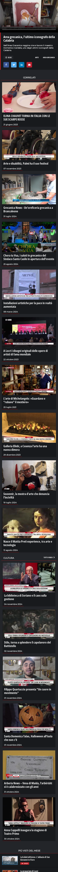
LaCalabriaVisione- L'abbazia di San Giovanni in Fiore (35, 858)
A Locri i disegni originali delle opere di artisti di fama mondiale (25, 352)
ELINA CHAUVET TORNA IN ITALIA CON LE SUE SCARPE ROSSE (26, 117)
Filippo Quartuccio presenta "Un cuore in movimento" (27, 691)
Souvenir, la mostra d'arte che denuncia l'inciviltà (26, 495)
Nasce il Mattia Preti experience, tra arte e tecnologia (27, 543)
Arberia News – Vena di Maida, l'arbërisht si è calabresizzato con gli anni (28, 785)
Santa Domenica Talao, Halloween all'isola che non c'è (28, 738)
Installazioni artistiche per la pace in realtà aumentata (27, 304)
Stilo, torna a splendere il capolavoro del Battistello (27, 644)
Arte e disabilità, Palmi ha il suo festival (25, 163)
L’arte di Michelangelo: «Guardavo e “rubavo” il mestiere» (24, 400)
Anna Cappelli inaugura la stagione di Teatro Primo (25, 832)
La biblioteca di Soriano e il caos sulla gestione (25, 597)
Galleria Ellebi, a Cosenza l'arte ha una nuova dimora (25, 448)
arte (37, 57)
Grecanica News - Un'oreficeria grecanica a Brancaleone (28, 209)
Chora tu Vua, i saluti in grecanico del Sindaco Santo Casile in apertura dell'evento (28, 257)
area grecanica (49, 57)
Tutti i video (49, 557)
